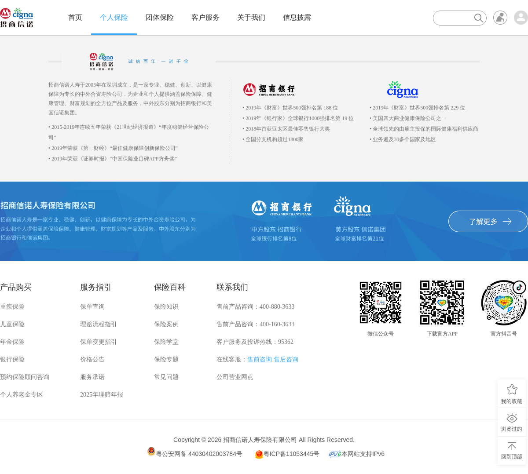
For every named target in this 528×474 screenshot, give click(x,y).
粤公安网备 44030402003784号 (194, 452)
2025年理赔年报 (101, 394)
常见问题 (166, 377)
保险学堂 (166, 342)
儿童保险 (12, 324)
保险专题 (166, 359)
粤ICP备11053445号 (287, 454)
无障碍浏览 (500, 18)
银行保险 (12, 359)
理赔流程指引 (98, 324)
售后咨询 (286, 359)
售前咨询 (259, 359)
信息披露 (297, 17)
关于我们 (251, 17)
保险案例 (166, 324)
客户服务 (205, 17)
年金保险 (12, 342)
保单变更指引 (98, 342)
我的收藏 (512, 393)
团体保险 (160, 17)
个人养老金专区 (21, 394)
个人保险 (114, 17)
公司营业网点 (234, 377)
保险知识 (166, 306)
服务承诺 (92, 377)
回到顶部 (512, 451)
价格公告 (92, 359)
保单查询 (92, 306)
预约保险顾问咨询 (24, 377)
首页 (75, 17)
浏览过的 (512, 422)
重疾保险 (12, 306)
